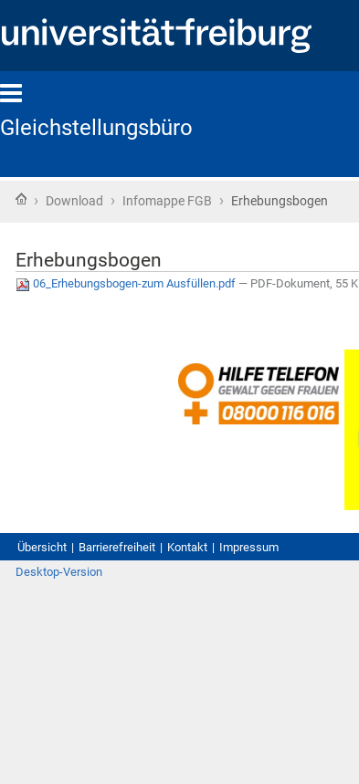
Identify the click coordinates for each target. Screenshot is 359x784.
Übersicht (42, 547)
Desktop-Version (59, 572)
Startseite (21, 199)
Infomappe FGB (167, 200)
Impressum (249, 547)
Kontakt (187, 547)
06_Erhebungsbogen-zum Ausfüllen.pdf (127, 283)
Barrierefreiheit (117, 547)
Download (74, 200)
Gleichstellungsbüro (96, 128)
